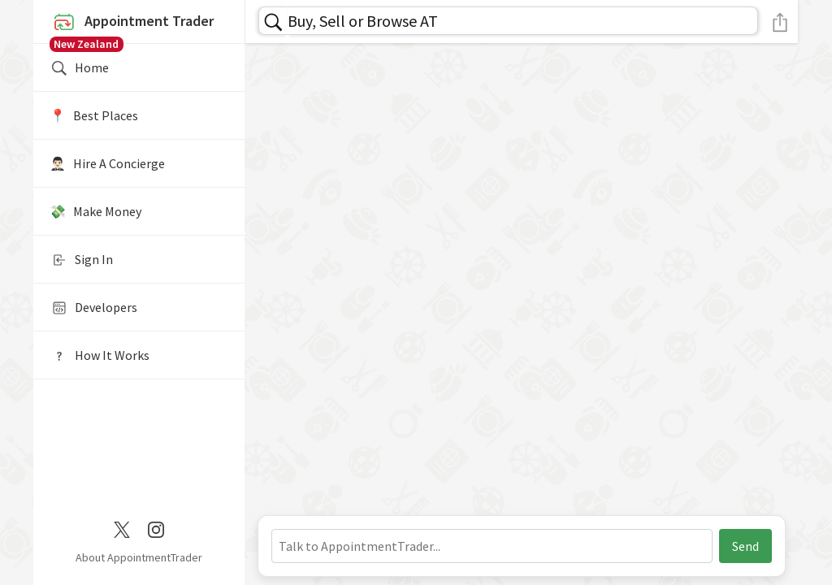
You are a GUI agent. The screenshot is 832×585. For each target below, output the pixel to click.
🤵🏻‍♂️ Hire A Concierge (107, 163)
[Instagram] (156, 528)
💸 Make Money (95, 211)
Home (79, 68)
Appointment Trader (139, 26)
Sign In (81, 260)
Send (745, 546)
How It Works (100, 356)
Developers (93, 308)
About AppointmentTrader (139, 557)
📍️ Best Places (94, 115)
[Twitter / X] (122, 528)
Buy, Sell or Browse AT (363, 21)
